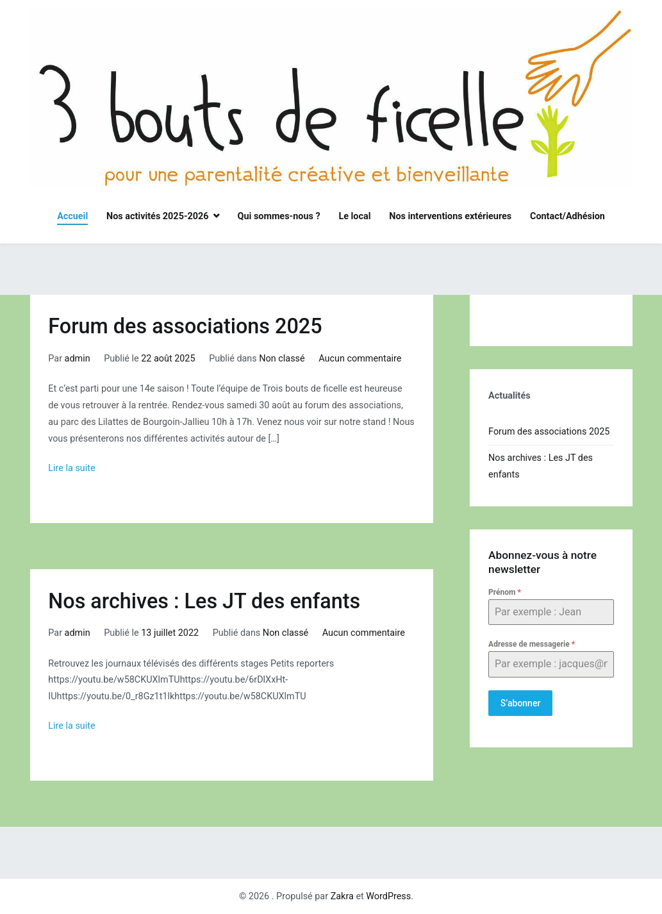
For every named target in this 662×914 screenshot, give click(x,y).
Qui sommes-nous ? (279, 216)
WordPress (388, 896)
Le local (354, 216)
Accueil (72, 216)
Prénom (504, 592)
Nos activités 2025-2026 (157, 216)
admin (77, 358)
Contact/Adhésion (567, 216)
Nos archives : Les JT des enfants (204, 601)
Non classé (281, 358)
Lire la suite (71, 468)
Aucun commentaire (360, 358)
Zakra (342, 896)
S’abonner (521, 703)
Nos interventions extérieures (450, 216)
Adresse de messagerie (531, 644)
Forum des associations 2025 (185, 326)
